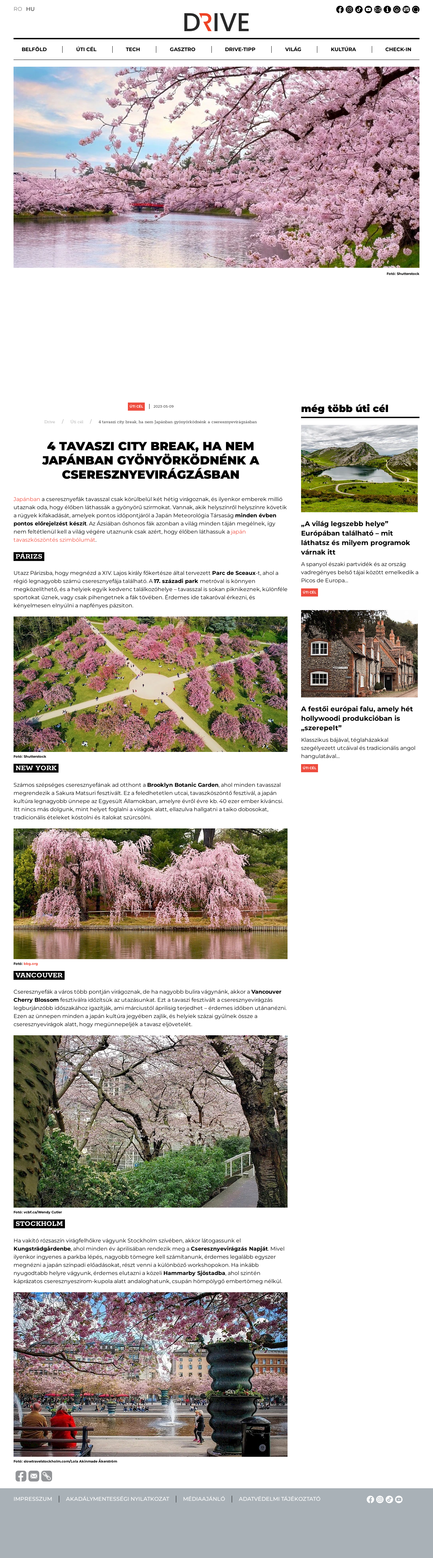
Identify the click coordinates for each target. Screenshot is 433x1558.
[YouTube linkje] (367, 9)
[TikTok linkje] (358, 9)
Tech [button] (133, 49)
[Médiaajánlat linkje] (405, 9)
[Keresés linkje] (414, 9)
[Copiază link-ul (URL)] (45, 1476)
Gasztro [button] (183, 49)
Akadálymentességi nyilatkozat (117, 1499)
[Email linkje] (377, 9)
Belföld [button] (34, 49)
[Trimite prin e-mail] (32, 1475)
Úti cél (136, 406)
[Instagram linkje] (348, 9)
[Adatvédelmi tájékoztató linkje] (396, 9)
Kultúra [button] (343, 49)
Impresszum (33, 1499)
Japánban (28, 499)
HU (30, 9)
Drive (49, 422)
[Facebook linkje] (339, 9)
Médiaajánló (204, 1499)
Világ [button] (293, 49)
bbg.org (31, 963)
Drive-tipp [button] (240, 49)
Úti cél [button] (86, 49)
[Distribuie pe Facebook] (20, 1475)
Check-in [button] (398, 49)
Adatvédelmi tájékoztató (279, 1499)
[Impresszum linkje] (386, 9)
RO (18, 9)
